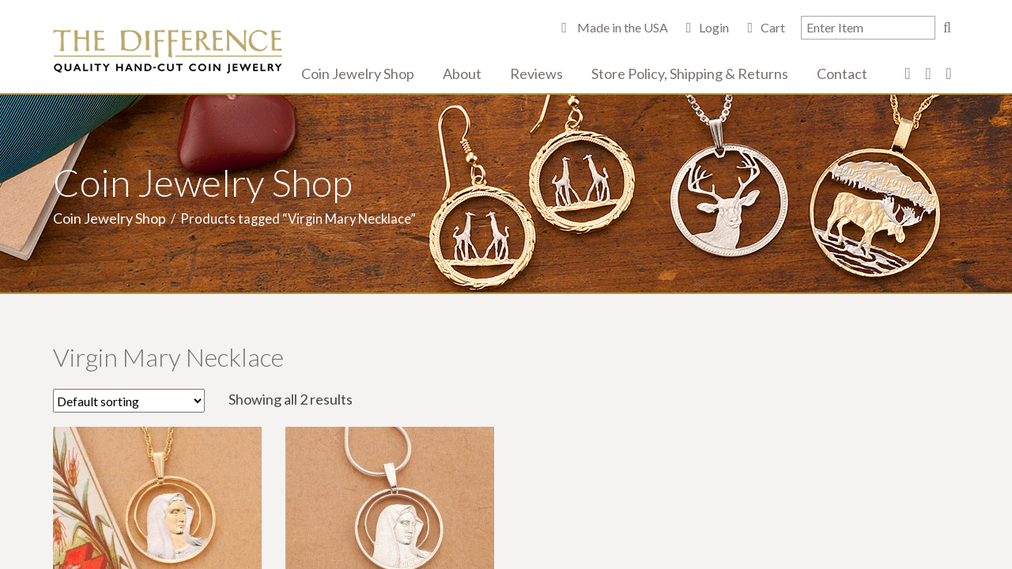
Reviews (536, 73)
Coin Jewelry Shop (357, 73)
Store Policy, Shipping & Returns (689, 73)
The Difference (167, 51)
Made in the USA (621, 27)
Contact (842, 73)
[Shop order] (129, 401)
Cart (773, 27)
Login (714, 27)
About (462, 73)
